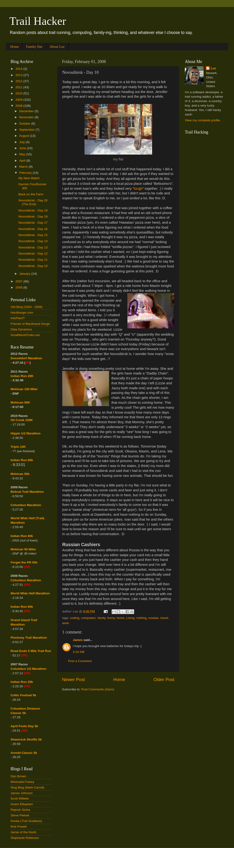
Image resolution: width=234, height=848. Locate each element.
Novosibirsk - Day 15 (33, 235)
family (102, 618)
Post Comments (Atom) (97, 689)
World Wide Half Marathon (30, 593)
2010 (19, 93)
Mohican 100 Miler (24, 389)
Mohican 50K (20, 402)
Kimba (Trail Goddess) (26, 821)
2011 (19, 87)
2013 (19, 75)
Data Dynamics (21, 329)
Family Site (34, 46)
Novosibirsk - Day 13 (33, 247)
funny (111, 618)
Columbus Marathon (26, 505)
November (27, 117)
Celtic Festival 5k (23, 695)
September (27, 129)
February (26, 172)
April (22, 160)
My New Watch (29, 178)
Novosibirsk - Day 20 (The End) (33, 202)
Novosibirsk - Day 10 (33, 266)
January (25, 273)
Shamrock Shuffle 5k (26, 739)
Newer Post (73, 679)
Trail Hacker (37, 21)
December (27, 111)
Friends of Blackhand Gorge (30, 324)
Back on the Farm (31, 194)
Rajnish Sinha (20, 809)
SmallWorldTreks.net (25, 335)
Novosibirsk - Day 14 (33, 241)
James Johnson (22, 793)
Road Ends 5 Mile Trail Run (31, 651)
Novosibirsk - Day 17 (33, 222)
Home (14, 46)
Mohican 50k (20, 474)
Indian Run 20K (22, 376)
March (24, 166)
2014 (19, 68)
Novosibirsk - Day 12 (33, 253)
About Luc (57, 46)
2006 (19, 287)
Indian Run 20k (22, 682)
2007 (19, 281)
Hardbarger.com (22, 312)
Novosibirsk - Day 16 (33, 229)
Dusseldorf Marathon (26, 358)
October (25, 123)
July (22, 142)
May (22, 154)
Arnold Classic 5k (24, 753)
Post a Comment (80, 661)
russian (153, 618)
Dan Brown (18, 776)
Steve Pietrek (20, 815)
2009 (19, 99)
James (78, 640)
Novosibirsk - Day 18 (33, 216)
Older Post (164, 679)
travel (164, 618)
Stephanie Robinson (25, 838)
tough (138, 188)
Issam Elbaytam (22, 804)
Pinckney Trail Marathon (29, 637)
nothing (141, 618)
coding (74, 618)
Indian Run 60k (22, 536)
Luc (213, 68)
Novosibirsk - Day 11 (33, 259)
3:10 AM (78, 652)
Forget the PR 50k (24, 562)
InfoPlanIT (18, 318)
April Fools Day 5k (24, 726)
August (24, 135)
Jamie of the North (23, 832)
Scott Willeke (20, 798)
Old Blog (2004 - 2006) (27, 307)
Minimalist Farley (22, 782)
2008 (19, 105)
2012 (19, 81)
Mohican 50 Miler (23, 549)
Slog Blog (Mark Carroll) (27, 787)
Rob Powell (18, 826)
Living (130, 618)
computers (88, 618)
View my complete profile (202, 120)
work (65, 623)
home (120, 618)
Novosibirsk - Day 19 (33, 210)
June (23, 148)
